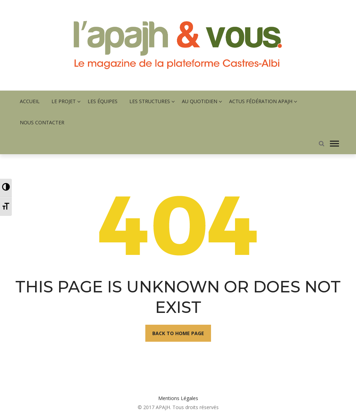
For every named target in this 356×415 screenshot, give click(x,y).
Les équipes (103, 101)
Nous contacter (42, 122)
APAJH (163, 407)
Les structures (149, 101)
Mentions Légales (178, 398)
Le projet (63, 101)
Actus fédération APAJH (260, 101)
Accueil (30, 101)
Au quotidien (199, 101)
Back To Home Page (178, 333)
